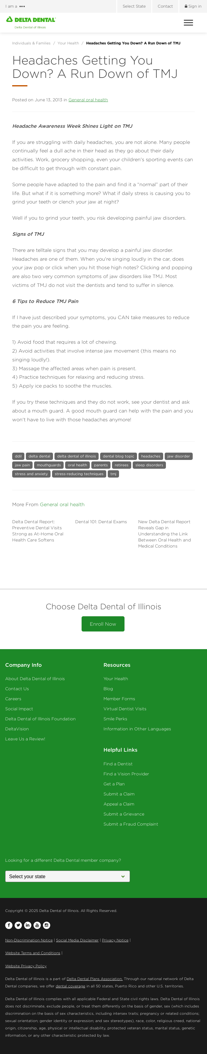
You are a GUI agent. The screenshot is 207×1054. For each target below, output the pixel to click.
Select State (134, 6)
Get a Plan (114, 784)
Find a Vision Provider (126, 774)
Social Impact (19, 708)
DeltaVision (17, 729)
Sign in (193, 6)
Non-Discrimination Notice (29, 940)
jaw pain (22, 465)
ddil (18, 456)
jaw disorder (178, 456)
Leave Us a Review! (25, 739)
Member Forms (119, 698)
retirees (121, 465)
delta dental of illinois (76, 456)
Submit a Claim (119, 794)
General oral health (88, 100)
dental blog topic (118, 456)
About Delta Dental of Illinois (35, 678)
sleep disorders (149, 465)
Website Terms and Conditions (32, 953)
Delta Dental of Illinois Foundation (40, 719)
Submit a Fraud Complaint (130, 824)
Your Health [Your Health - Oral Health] (115, 678)
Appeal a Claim (118, 804)
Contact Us (17, 688)
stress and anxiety (31, 473)
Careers (13, 698)
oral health (77, 465)
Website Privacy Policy (26, 966)
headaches (150, 456)
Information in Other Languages (137, 729)
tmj (113, 473)
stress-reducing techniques (79, 473)
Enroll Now (103, 624)
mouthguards (49, 465)
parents (101, 465)
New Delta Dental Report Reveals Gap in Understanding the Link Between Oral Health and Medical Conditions (164, 534)
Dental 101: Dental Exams (101, 521)
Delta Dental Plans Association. (95, 978)
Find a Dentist (118, 764)
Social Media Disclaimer (77, 940)
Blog (108, 688)
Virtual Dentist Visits (124, 708)
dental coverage (70, 986)
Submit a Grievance (123, 814)
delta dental (39, 456)
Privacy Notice (115, 940)
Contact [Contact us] (165, 6)
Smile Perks (115, 719)
